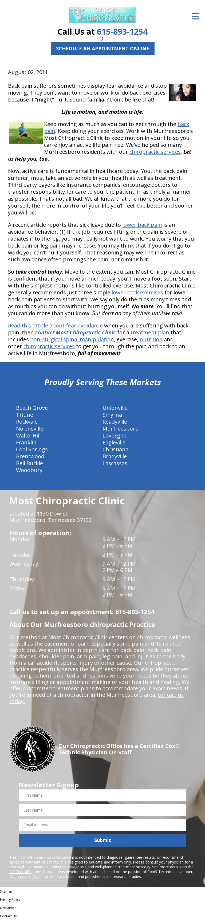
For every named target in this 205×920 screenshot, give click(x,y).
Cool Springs (32, 449)
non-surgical (46, 339)
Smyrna (112, 414)
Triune (24, 414)
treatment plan (150, 332)
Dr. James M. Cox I (25, 876)
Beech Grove (32, 407)
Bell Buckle (29, 463)
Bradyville (114, 456)
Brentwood (30, 456)
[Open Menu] (195, 16)
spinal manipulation (88, 339)
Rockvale (27, 421)
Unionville (115, 407)
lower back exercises (137, 292)
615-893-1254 (122, 31)
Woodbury (29, 470)
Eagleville (113, 442)
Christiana (115, 449)
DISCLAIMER (20, 871)
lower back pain (142, 224)
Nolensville (29, 428)
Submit (102, 840)
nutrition (151, 339)
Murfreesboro (120, 428)
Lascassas (114, 463)
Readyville (114, 421)
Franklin (26, 442)
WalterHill (28, 435)
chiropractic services (155, 151)
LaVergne (114, 435)
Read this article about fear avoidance (55, 325)
